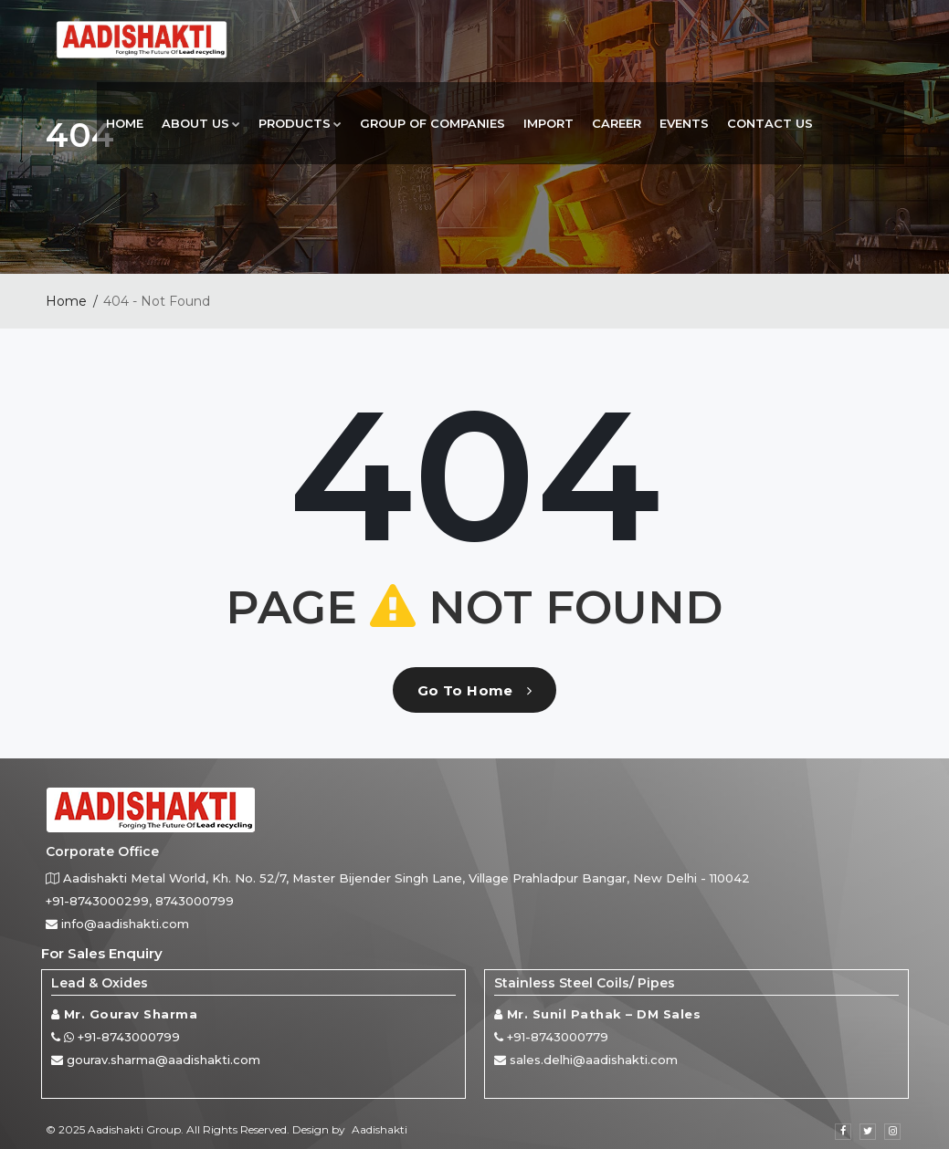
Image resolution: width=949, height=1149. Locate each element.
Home (124, 123)
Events (684, 123)
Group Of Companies (432, 123)
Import (548, 123)
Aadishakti (379, 1129)
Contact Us (770, 123)
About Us (201, 123)
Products (300, 123)
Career (616, 123)
